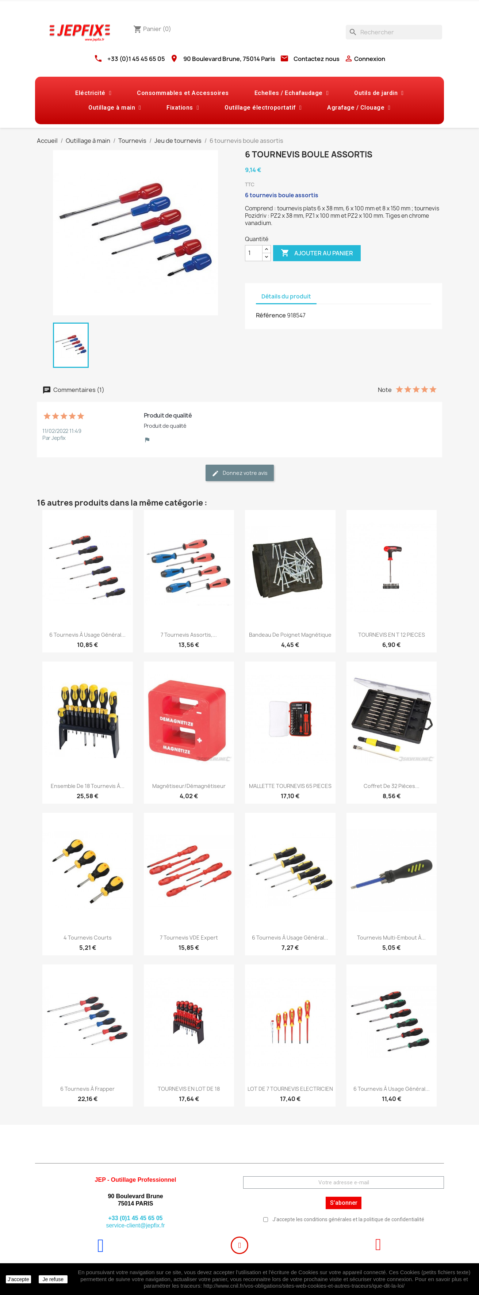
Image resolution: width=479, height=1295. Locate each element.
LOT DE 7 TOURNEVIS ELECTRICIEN (290, 1088)
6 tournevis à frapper (87, 1088)
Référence (271, 315)
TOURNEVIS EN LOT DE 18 (189, 1088)
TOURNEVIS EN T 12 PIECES (391, 634)
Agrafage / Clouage (358, 107)
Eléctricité (93, 93)
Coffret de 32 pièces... (391, 785)
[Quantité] (254, 253)
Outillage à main (114, 107)
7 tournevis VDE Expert (189, 937)
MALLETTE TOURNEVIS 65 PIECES (290, 785)
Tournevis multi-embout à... (391, 937)
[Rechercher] (394, 32)
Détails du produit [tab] (286, 296)
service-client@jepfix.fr (135, 1225)
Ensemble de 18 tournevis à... (87, 785)
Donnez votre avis (240, 473)
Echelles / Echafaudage (291, 93)
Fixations (182, 107)
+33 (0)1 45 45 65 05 (136, 59)
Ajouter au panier (317, 253)
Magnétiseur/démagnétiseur (189, 785)
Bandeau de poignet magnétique (290, 634)
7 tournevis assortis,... (189, 634)
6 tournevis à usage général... (87, 634)
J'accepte (18, 1279)
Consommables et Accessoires (183, 92)
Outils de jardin (378, 93)
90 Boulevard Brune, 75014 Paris (229, 59)
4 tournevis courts (88, 937)
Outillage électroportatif (263, 107)
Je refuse (53, 1279)
